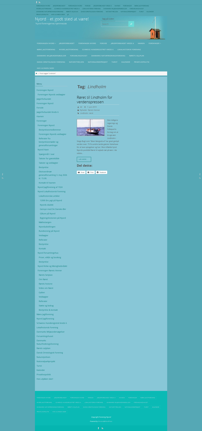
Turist (141, 11)
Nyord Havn (43, 149)
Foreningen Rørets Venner (50, 270)
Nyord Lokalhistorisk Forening (51, 191)
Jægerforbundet (59, 6)
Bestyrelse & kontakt (48, 310)
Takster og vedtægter (48, 163)
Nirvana (100, 421)
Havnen (117, 6)
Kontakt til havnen (47, 182)
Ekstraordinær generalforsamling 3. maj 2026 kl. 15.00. (53, 175)
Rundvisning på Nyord (49, 231)
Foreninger (127, 6)
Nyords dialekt (46, 204)
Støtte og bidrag (46, 305)
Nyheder (83, 110)
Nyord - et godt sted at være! (62, 19)
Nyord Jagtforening (43, 8)
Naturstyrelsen (112, 11)
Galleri (42, 292)
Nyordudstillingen (47, 226)
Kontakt (42, 248)
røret (91, 113)
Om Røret (43, 279)
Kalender (150, 11)
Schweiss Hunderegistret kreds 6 (66, 8)
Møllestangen (45, 222)
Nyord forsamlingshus (48, 252)
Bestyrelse (43, 167)
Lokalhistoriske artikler (49, 196)
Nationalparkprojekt (128, 11)
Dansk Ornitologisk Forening (92, 11)
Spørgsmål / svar (46, 154)
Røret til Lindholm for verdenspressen (94, 99)
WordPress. (108, 421)
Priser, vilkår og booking (50, 257)
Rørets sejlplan (72, 11)
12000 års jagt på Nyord (51, 200)
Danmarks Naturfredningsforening (49, 11)
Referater (43, 239)
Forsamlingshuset (137, 8)
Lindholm (84, 113)
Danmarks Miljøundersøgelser (115, 8)
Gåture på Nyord (47, 213)
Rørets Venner (94, 110)
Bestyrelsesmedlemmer (50, 129)
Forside (88, 6)
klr (81, 107)
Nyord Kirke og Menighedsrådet (52, 266)
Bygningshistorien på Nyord (53, 218)
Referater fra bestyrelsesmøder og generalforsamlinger (48, 142)
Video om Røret (46, 288)
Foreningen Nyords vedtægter (51, 94)
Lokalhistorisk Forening (91, 8)
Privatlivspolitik (42, 14)
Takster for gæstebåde (49, 158)
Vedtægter (43, 235)
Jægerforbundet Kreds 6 (102, 6)
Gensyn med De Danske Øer (53, 209)
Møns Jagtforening (141, 6)
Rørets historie (45, 283)
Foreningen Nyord (43, 6)
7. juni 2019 (92, 107)
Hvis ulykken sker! (58, 14)
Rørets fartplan (46, 275)
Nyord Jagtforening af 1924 (50, 187)
